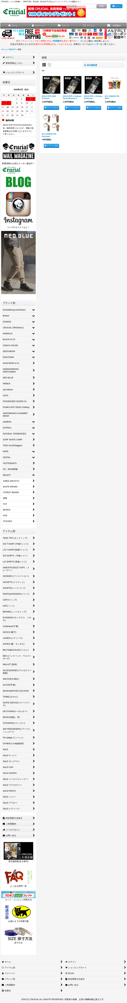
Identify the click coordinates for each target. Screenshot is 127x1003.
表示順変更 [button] (90, 65)
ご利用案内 (56, 41)
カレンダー (95, 44)
